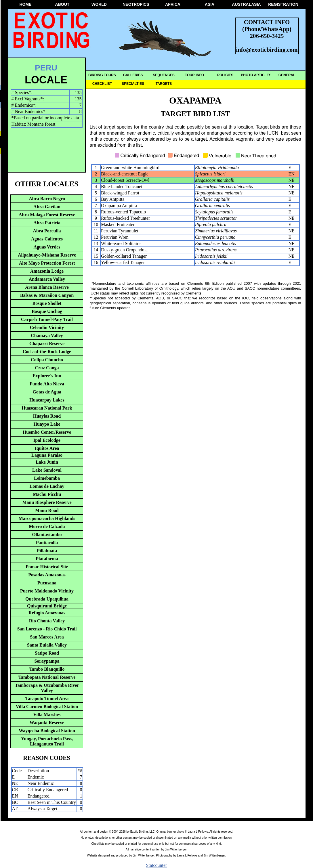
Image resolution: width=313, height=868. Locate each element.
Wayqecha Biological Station (47, 730)
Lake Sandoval (47, 470)
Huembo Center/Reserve (47, 432)
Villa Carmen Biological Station (47, 706)
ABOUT (62, 4)
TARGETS (164, 84)
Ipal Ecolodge (46, 440)
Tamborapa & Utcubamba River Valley (47, 688)
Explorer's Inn (47, 375)
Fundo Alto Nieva (47, 383)
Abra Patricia (46, 222)
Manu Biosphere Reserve (46, 502)
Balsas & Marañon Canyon (47, 295)
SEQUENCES (163, 75)
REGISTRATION (283, 4)
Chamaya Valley (47, 335)
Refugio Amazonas (46, 612)
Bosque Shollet (47, 303)
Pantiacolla (47, 542)
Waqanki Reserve (47, 722)
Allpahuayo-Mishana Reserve (47, 255)
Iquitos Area (47, 448)
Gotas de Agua (47, 391)
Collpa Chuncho (47, 359)
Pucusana (46, 582)
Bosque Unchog (47, 311)
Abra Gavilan (46, 206)
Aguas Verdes (47, 246)
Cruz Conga (47, 367)
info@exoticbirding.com (267, 49)
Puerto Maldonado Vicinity (47, 590)
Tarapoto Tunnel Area (46, 698)
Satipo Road (47, 653)
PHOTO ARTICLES (256, 75)
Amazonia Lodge (47, 271)
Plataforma (47, 558)
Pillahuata (47, 550)
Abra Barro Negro (47, 198)
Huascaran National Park (47, 408)
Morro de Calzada (47, 526)
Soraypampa (46, 661)
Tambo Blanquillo (47, 669)
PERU (46, 67)
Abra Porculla (47, 230)
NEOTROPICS (136, 4)
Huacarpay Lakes (46, 399)
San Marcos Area (47, 636)
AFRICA (172, 4)
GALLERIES (133, 75)
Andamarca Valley (47, 279)
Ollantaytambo (47, 534)
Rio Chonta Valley (47, 620)
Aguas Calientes (47, 238)
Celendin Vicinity (47, 327)
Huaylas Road (47, 416)
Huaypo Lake (47, 424)
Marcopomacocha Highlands (47, 518)
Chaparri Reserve (46, 343)
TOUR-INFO (194, 75)
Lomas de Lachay (47, 486)
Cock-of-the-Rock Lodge (47, 351)
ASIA (209, 4)
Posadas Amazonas (46, 574)
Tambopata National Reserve (47, 677)
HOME (26, 4)
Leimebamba (47, 478)
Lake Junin (47, 462)
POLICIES (225, 75)
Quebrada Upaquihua (46, 598)
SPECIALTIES (133, 84)
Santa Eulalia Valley (47, 645)
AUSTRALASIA (246, 4)
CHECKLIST (102, 84)
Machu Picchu (47, 494)
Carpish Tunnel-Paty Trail (47, 319)
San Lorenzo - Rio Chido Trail (47, 628)
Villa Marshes (47, 714)
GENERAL (286, 75)
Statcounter (156, 865)
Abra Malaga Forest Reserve (47, 214)
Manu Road (46, 510)
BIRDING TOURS (102, 75)
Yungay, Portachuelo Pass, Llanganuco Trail (47, 741)
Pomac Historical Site (47, 566)
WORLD (99, 4)
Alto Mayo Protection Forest (47, 263)
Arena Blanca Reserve (47, 287)
